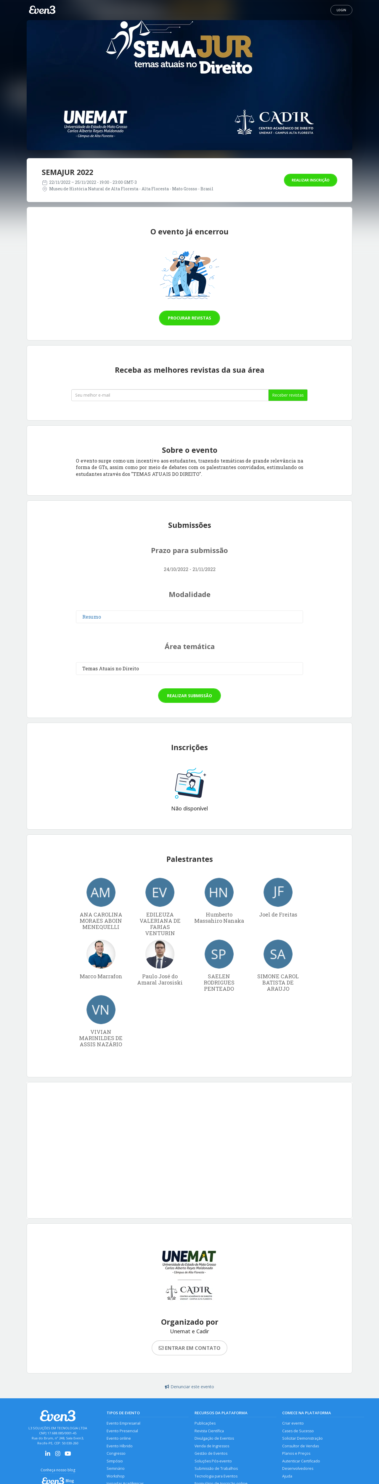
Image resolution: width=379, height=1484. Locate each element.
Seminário (116, 1468)
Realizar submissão (189, 695)
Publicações (205, 1423)
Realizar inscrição (311, 180)
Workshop (116, 1476)
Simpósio (115, 1461)
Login (341, 10)
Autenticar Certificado (301, 1461)
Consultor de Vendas (300, 1446)
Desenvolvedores (297, 1468)
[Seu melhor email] (170, 395)
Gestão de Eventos (211, 1453)
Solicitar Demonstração (302, 1438)
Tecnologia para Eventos (216, 1476)
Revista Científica (209, 1430)
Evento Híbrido (120, 1446)
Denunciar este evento (189, 1386)
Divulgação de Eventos (214, 1438)
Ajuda (287, 1476)
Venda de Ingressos (212, 1446)
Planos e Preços (296, 1453)
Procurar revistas (189, 318)
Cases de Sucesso (298, 1430)
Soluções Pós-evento (213, 1461)
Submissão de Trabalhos (216, 1468)
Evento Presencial (122, 1430)
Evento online (119, 1438)
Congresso (116, 1453)
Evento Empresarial (123, 1423)
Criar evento (293, 1423)
